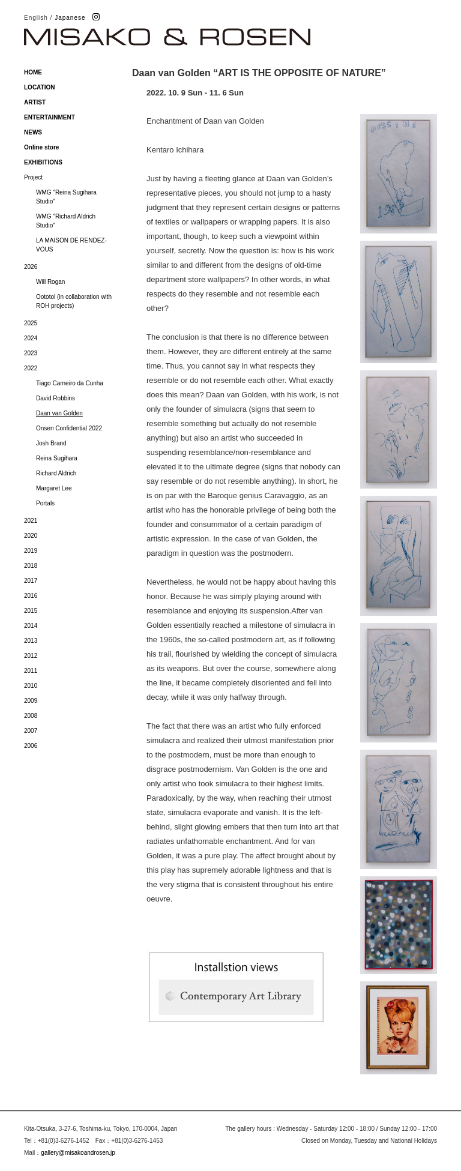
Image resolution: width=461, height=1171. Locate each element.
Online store (41, 147)
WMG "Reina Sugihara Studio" (66, 197)
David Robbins (55, 398)
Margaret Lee (53, 488)
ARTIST (35, 102)
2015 (30, 610)
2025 (30, 323)
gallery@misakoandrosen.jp (78, 1152)
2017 (30, 580)
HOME (33, 72)
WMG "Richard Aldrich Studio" (65, 221)
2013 (30, 640)
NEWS (33, 132)
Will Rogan (50, 281)
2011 (30, 670)
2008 (30, 715)
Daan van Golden (59, 413)
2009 (30, 700)
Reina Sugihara (56, 458)
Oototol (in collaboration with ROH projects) (74, 301)
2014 (30, 625)
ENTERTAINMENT (49, 117)
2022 (30, 368)
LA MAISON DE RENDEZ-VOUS (71, 245)
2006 (30, 745)
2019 (30, 550)
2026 (30, 266)
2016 (30, 595)
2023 (30, 353)
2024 (30, 338)
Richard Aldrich (56, 473)
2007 (30, 730)
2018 (30, 565)
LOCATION (39, 87)
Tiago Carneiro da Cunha (69, 383)
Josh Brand (51, 443)
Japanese (70, 17)
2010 (30, 685)
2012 (30, 655)
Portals (45, 503)
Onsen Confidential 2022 (69, 428)
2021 (30, 520)
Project (33, 177)
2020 (30, 535)
